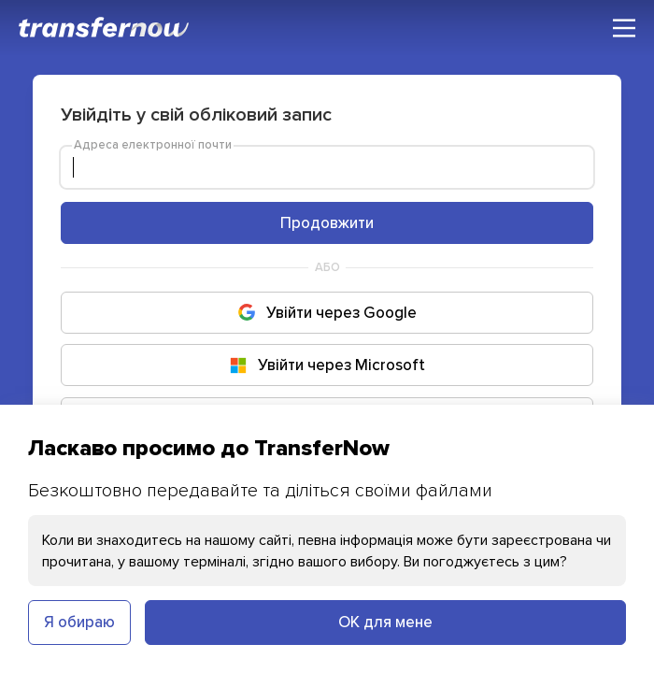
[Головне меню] (624, 28)
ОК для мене (385, 621)
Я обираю (79, 621)
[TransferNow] (105, 27)
